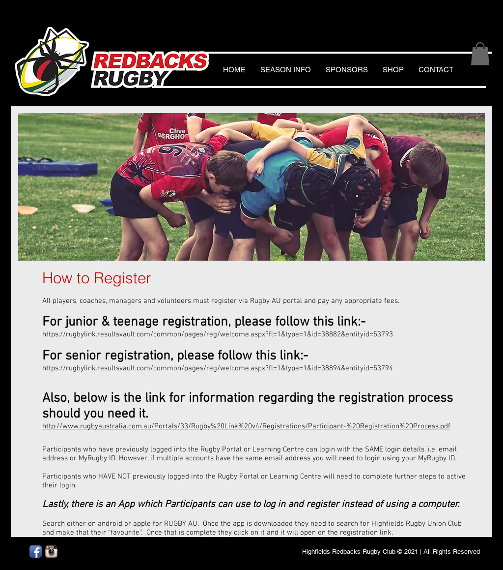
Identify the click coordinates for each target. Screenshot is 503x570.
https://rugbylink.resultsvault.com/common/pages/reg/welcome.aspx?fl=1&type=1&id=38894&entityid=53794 (217, 368)
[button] (480, 53)
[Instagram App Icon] (51, 551)
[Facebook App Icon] (35, 551)
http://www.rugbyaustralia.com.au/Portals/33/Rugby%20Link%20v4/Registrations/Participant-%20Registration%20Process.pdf (246, 426)
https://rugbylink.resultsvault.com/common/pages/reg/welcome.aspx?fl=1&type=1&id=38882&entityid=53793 (217, 334)
